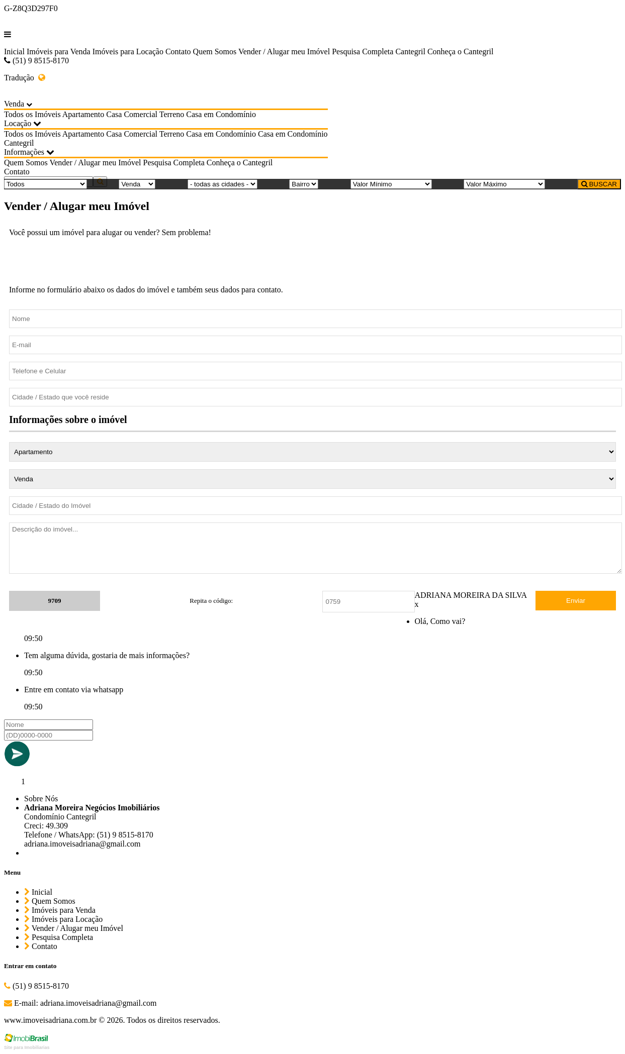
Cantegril (410, 51)
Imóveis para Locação (128, 51)
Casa (114, 114)
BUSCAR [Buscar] (599, 184)
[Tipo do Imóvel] (45, 184)
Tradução (24, 77)
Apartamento (83, 114)
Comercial (140, 114)
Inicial (14, 51)
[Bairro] (303, 184)
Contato (178, 51)
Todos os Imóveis (32, 114)
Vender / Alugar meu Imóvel (284, 51)
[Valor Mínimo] (391, 184)
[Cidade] (222, 184)
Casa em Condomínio (221, 114)
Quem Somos (215, 51)
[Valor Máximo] (504, 184)
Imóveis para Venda (59, 51)
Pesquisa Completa (362, 51)
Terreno (172, 114)
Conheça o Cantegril (460, 51)
